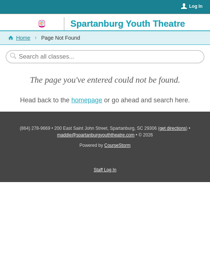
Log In (196, 6)
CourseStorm (117, 145)
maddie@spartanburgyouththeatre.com (95, 135)
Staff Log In (105, 169)
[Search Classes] (101, 57)
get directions (172, 128)
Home (23, 38)
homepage (86, 100)
